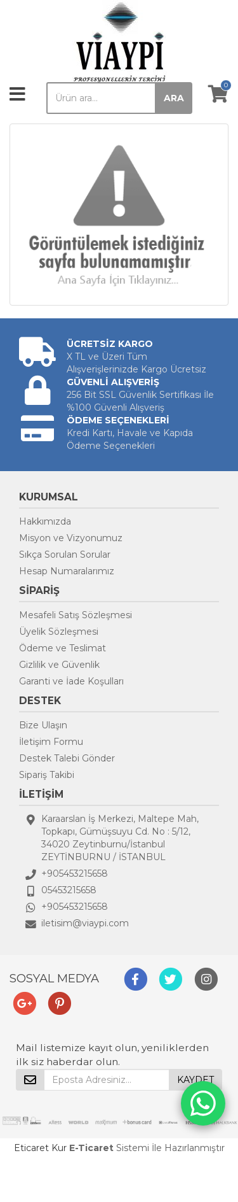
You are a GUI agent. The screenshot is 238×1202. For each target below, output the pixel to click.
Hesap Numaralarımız (66, 571)
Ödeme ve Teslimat (62, 648)
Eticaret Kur (40, 1148)
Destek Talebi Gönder (67, 758)
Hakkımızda (45, 521)
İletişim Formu (51, 741)
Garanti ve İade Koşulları (71, 681)
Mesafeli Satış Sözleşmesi (75, 615)
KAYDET (195, 1079)
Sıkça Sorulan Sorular (64, 554)
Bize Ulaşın (43, 725)
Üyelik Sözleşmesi (58, 631)
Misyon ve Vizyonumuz (70, 538)
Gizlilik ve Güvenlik (59, 664)
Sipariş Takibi (46, 775)
